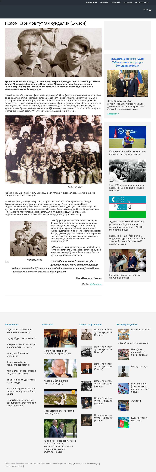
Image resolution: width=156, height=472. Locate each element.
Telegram (104, 2)
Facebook (128, 2)
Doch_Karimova (141, 2)
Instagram (116, 2)
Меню (145, 10)
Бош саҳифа (91, 2)
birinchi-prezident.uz (14, 466)
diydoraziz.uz (96, 284)
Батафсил (113, 113)
